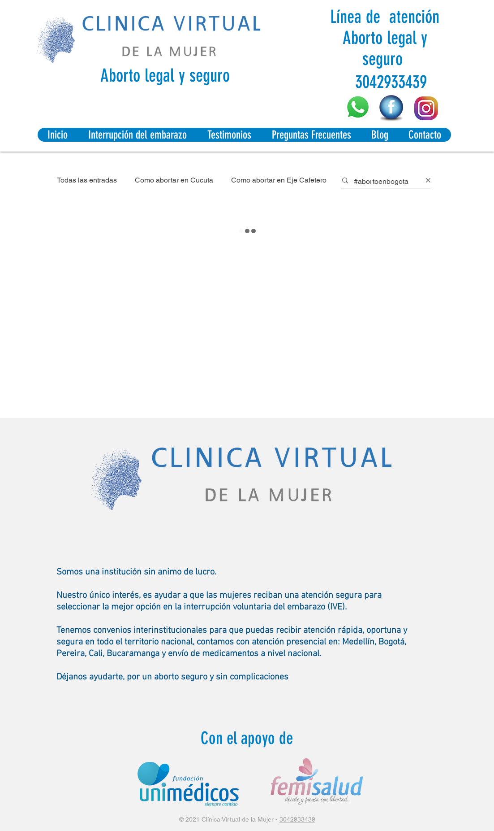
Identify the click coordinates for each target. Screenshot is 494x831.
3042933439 (297, 819)
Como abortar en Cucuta (174, 180)
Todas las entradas (87, 180)
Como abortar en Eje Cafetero (278, 180)
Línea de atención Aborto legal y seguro (384, 38)
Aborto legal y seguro (165, 75)
